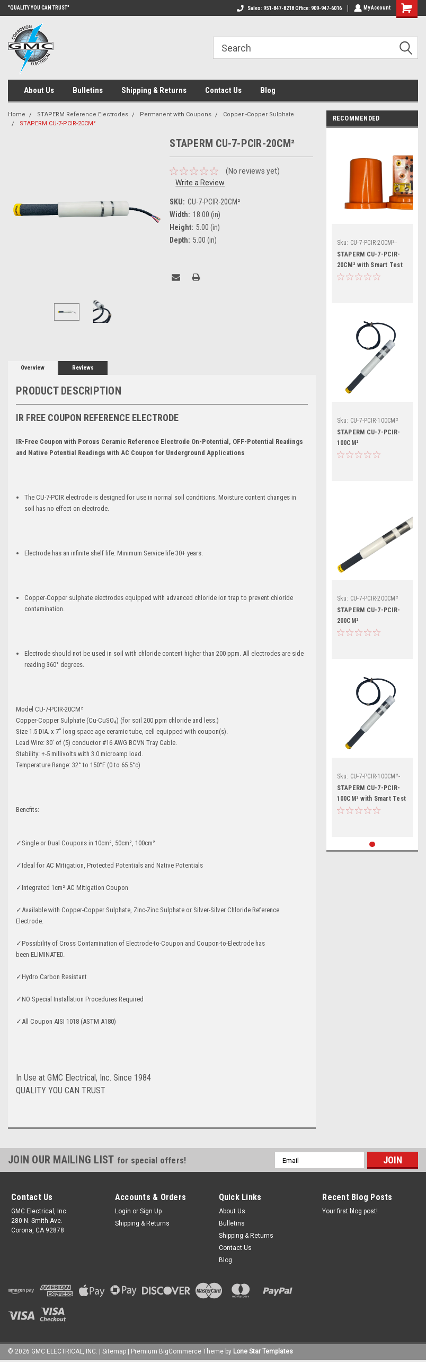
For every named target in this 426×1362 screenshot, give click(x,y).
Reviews (83, 367)
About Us (39, 90)
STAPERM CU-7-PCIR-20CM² (58, 123)
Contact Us (223, 90)
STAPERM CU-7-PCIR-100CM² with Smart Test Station (371, 798)
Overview (33, 367)
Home (16, 114)
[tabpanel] (372, 218)
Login (123, 1211)
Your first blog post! (350, 1211)
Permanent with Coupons (175, 114)
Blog (268, 90)
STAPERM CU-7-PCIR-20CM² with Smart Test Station (370, 265)
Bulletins (88, 90)
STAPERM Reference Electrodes (82, 114)
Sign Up (151, 1211)
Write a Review (200, 182)
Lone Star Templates (263, 1351)
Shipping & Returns (154, 90)
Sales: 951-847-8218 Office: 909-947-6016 (288, 8)
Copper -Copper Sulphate (258, 114)
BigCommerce (180, 1351)
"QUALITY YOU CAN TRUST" (38, 8)
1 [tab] (372, 844)
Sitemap (114, 1351)
